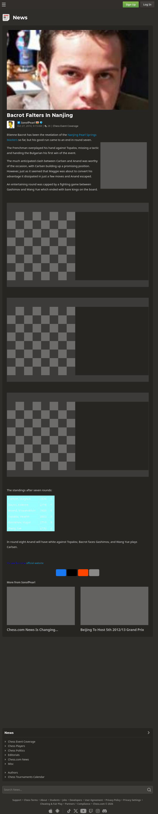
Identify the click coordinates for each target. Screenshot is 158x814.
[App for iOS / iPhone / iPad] (50, 811)
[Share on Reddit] (83, 572)
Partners (70, 803)
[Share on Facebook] (61, 572)
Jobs (64, 800)
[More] (94, 572)
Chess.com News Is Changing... (32, 629)
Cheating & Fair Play (51, 803)
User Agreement (94, 800)
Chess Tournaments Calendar (26, 777)
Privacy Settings (132, 800)
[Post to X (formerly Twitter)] (72, 572)
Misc (11, 764)
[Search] (77, 789)
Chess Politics (16, 750)
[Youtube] (83, 811)
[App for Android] (57, 811)
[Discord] (104, 811)
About (43, 800)
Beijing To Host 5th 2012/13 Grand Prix (112, 629)
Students (55, 800)
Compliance (83, 803)
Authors (13, 772)
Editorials (14, 755)
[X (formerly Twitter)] (76, 811)
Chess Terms (31, 800)
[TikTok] (69, 811)
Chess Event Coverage (65, 126)
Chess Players (16, 746)
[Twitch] (91, 811)
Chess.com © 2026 (103, 803)
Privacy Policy (113, 800)
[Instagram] (97, 811)
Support (17, 800)
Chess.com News (18, 759)
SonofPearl (28, 122)
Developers (76, 800)
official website (34, 563)
